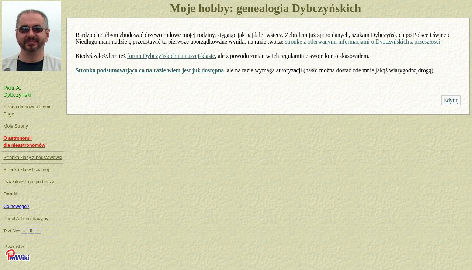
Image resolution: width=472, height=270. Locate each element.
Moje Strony (15, 126)
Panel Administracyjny (25, 218)
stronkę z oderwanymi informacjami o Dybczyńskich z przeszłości (363, 41)
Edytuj (451, 100)
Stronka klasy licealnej (26, 169)
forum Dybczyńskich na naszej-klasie (171, 56)
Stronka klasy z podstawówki (32, 157)
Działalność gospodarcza (28, 181)
